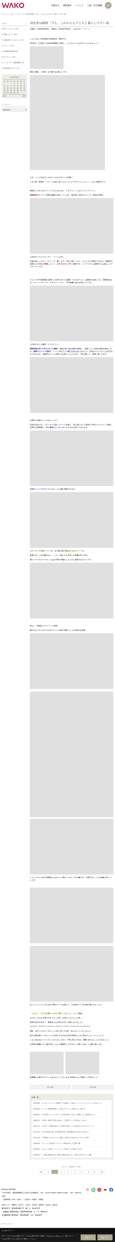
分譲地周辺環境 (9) (10, 51)
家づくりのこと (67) (11, 29)
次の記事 (93, 1087)
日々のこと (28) (9, 57)
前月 (4, 96)
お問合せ (55, 5)
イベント (79, 5)
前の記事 (50, 1087)
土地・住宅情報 (94, 5)
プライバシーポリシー (54, 1236)
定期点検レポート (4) (11, 68)
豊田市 (21, 1205)
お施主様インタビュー (82, 29)
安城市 (27, 1205)
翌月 (24, 96)
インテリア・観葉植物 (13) (13, 62)
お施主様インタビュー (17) (13, 40)
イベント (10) (8, 46)
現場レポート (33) (10, 34)
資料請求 (67, 5)
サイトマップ (8, 1224)
